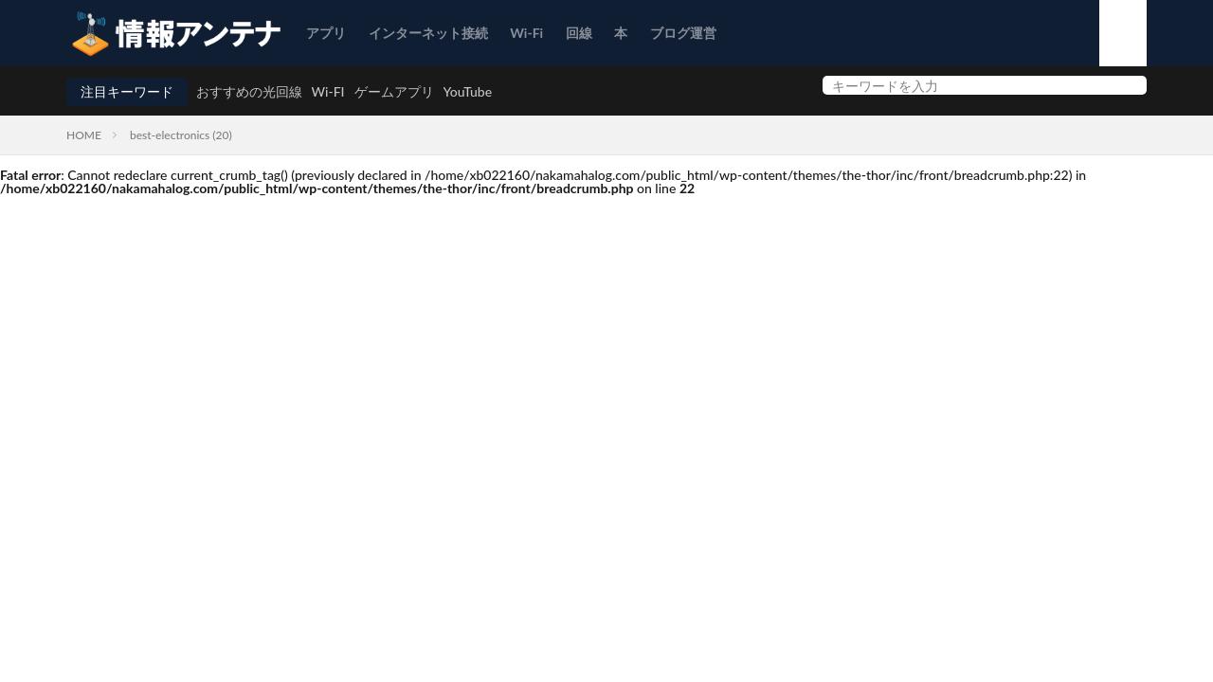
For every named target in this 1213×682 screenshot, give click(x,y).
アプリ (326, 33)
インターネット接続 (428, 33)
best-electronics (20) (181, 135)
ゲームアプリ (394, 91)
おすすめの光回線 (249, 91)
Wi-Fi (526, 33)
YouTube (468, 91)
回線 (579, 33)
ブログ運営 (683, 33)
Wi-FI (328, 91)
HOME (83, 135)
